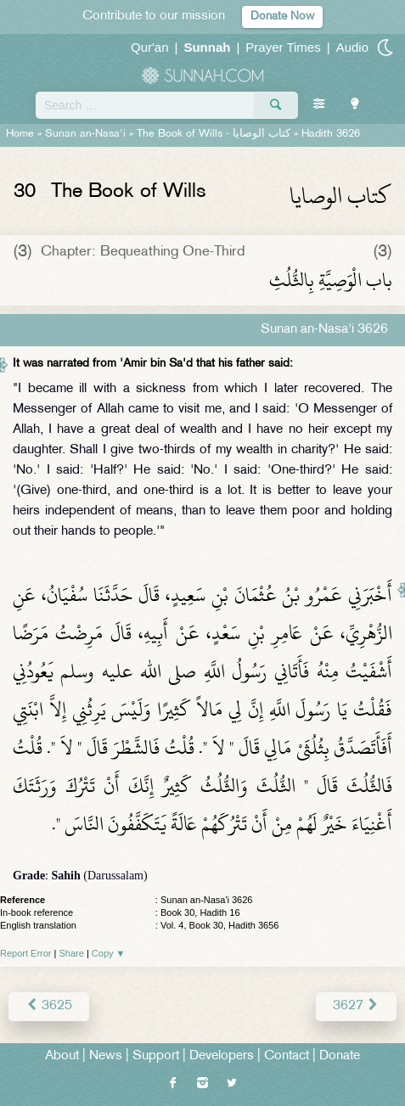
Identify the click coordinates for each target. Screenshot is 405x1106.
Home (20, 134)
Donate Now (282, 16)
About (62, 1056)
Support (155, 1056)
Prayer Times (282, 47)
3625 (48, 1006)
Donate (339, 1056)
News (105, 1056)
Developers (221, 1056)
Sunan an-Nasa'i (85, 134)
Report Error (26, 953)
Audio (352, 47)
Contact (286, 1056)
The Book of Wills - (213, 134)
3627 (356, 1006)
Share (71, 953)
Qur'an (150, 47)
